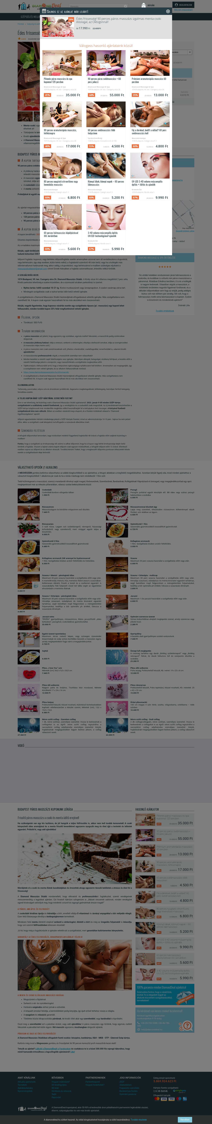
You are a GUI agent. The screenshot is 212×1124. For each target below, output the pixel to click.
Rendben (185, 1119)
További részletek (139, 1120)
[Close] (168, 11)
